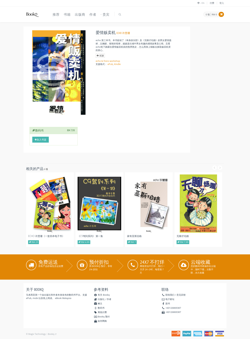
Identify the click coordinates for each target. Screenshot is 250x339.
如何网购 (100, 320)
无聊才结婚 (183, 236)
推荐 (56, 14)
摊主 (98, 303)
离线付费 (100, 312)
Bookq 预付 (102, 316)
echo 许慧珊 (123, 33)
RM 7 (132, 242)
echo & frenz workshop (108, 61)
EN (203, 3)
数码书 (99, 307)
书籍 (67, 14)
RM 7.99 (182, 242)
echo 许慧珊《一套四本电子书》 (46, 236)
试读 (100, 55)
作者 (92, 14)
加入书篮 (40, 139)
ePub (110, 64)
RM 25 (33, 242)
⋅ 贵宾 (105, 14)
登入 (221, 3)
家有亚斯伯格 (134, 236)
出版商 (80, 14)
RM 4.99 (83, 242)
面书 (167, 303)
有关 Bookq (102, 294)
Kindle (117, 64)
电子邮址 (169, 299)
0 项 (208, 14)
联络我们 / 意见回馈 (175, 294)
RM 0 (214, 14)
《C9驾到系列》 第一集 (90, 236)
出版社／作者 (102, 299)
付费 (212, 3)
